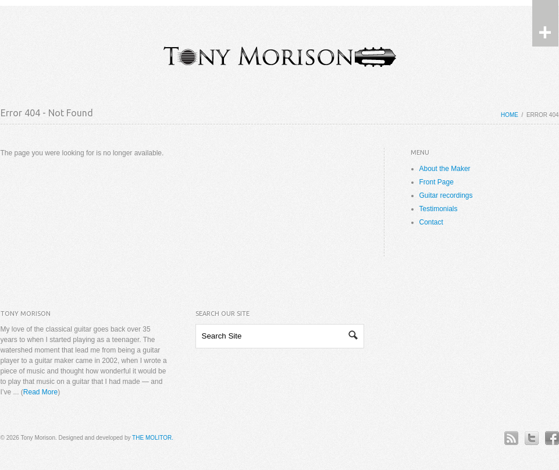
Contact (431, 222)
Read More (40, 392)
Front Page (436, 182)
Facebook (551, 437)
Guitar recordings (446, 195)
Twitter (531, 437)
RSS (511, 437)
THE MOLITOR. (152, 438)
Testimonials (438, 209)
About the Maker (445, 169)
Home (509, 115)
